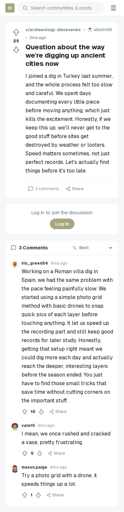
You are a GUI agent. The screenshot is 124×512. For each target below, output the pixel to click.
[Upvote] (16, 32)
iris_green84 (34, 263)
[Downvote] (16, 49)
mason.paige (34, 467)
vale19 (28, 425)
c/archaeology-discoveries (53, 29)
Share (74, 188)
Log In (62, 224)
